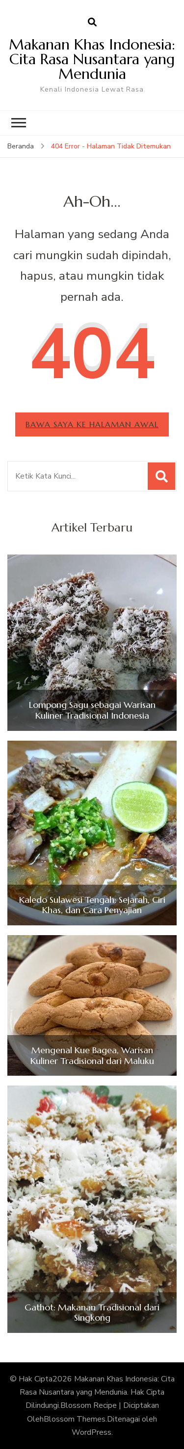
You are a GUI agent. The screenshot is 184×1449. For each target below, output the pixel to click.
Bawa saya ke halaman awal (92, 424)
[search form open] (92, 22)
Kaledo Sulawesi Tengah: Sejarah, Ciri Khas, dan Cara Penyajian (92, 905)
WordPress (91, 1432)
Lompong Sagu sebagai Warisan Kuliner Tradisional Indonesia (92, 710)
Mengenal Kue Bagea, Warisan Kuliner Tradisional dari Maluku (92, 1055)
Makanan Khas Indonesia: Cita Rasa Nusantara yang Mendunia (92, 59)
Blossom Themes (74, 1419)
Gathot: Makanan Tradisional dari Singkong (92, 1312)
